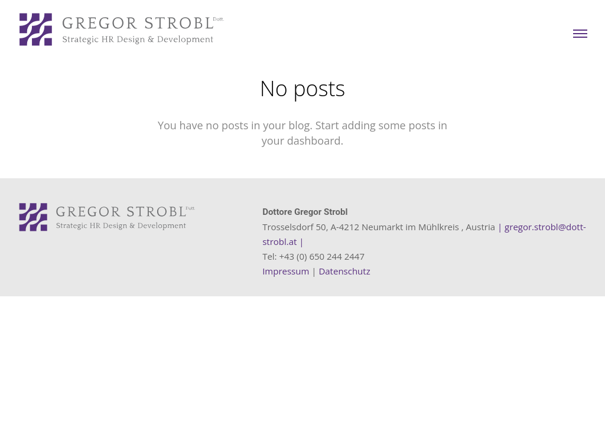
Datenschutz (344, 271)
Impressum (285, 271)
